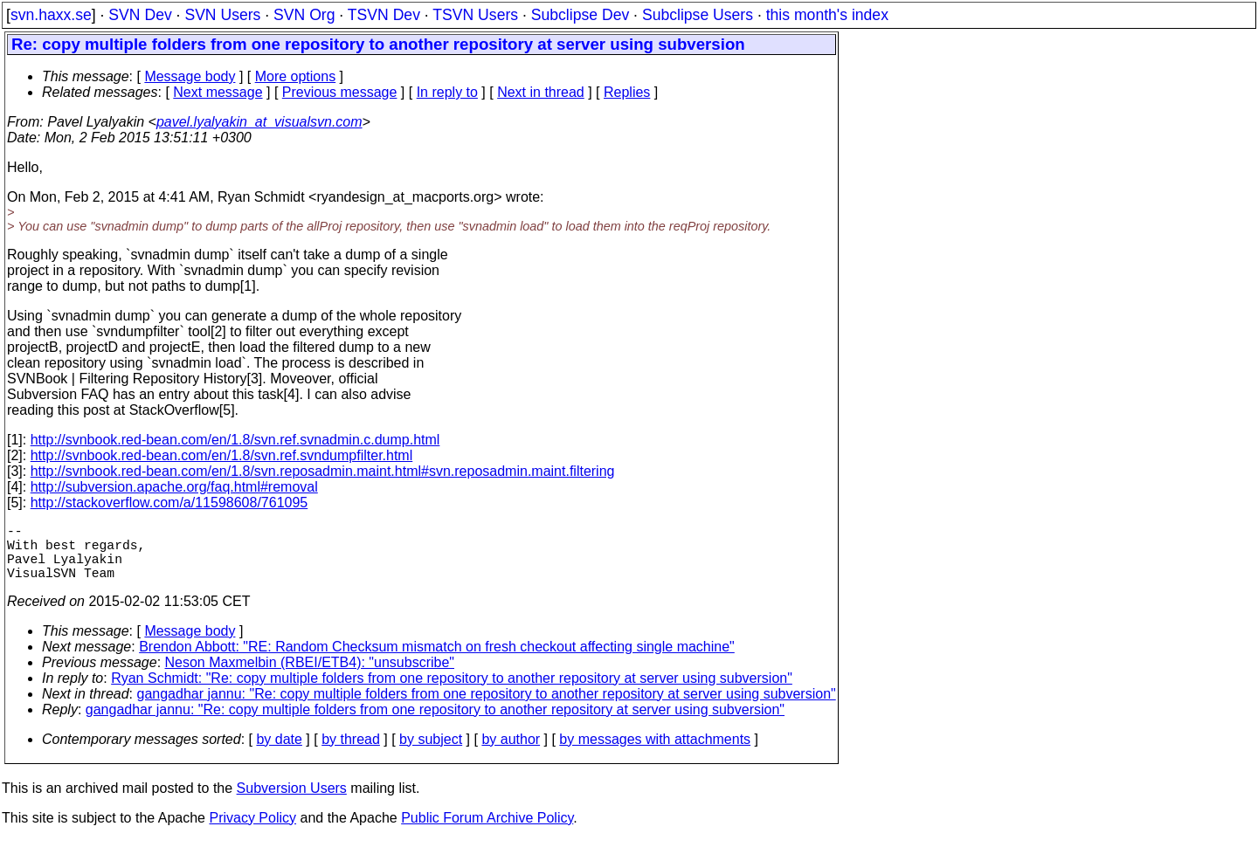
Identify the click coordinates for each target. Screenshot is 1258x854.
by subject (430, 753)
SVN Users (222, 15)
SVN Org (304, 15)
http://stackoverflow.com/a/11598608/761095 (169, 502)
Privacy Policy (252, 831)
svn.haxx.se (51, 15)
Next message (217, 92)
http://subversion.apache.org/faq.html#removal (174, 486)
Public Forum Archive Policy (487, 831)
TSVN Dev (384, 15)
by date (278, 753)
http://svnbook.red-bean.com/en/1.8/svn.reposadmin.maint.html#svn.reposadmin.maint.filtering (323, 471)
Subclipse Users (697, 15)
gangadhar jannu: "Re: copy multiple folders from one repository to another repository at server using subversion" (486, 707)
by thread (350, 753)
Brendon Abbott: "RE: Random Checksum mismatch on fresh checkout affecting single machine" (437, 660)
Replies (627, 92)
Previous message (339, 92)
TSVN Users (475, 15)
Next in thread (540, 92)
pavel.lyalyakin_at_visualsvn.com (259, 121)
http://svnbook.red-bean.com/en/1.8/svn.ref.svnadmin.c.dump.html (235, 439)
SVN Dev (139, 15)
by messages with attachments (654, 753)
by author (510, 753)
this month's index (827, 15)
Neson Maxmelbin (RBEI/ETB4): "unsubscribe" (309, 676)
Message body (189, 76)
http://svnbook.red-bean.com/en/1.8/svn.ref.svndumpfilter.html (222, 455)
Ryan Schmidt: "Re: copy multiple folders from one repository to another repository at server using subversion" (451, 692)
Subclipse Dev (580, 15)
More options (295, 76)
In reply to (447, 92)
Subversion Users (292, 802)
